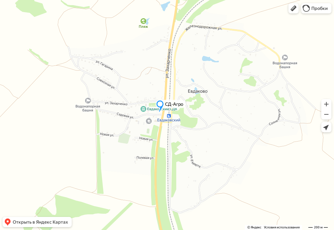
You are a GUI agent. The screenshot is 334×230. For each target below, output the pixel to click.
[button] (293, 8)
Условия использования (282, 227)
